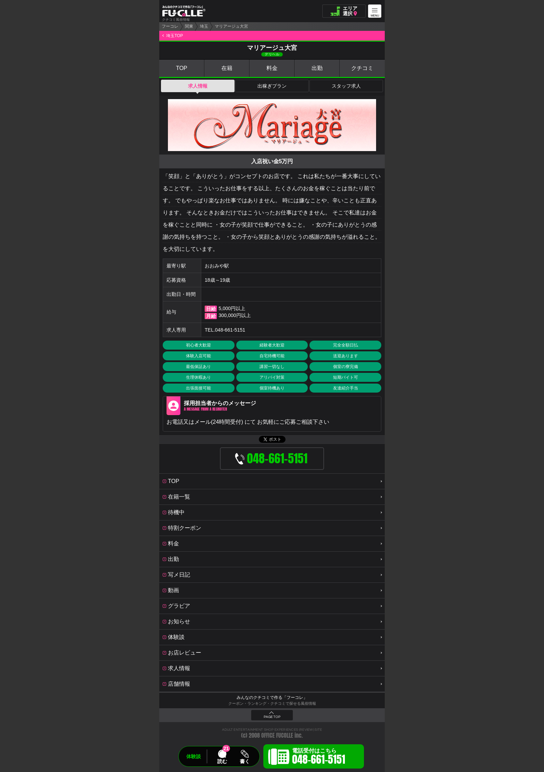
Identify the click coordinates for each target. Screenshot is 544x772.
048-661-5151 (230, 330)
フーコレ (170, 26)
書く (244, 761)
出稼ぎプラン (272, 86)
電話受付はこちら (318, 757)
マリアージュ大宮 (231, 26)
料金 (272, 68)
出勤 (317, 68)
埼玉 (204, 26)
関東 (189, 26)
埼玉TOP (174, 35)
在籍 (226, 68)
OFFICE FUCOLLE (277, 735)
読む (222, 761)
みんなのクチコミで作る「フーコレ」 (272, 697)
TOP (181, 68)
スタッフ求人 (346, 86)
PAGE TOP (272, 717)
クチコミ (362, 68)
